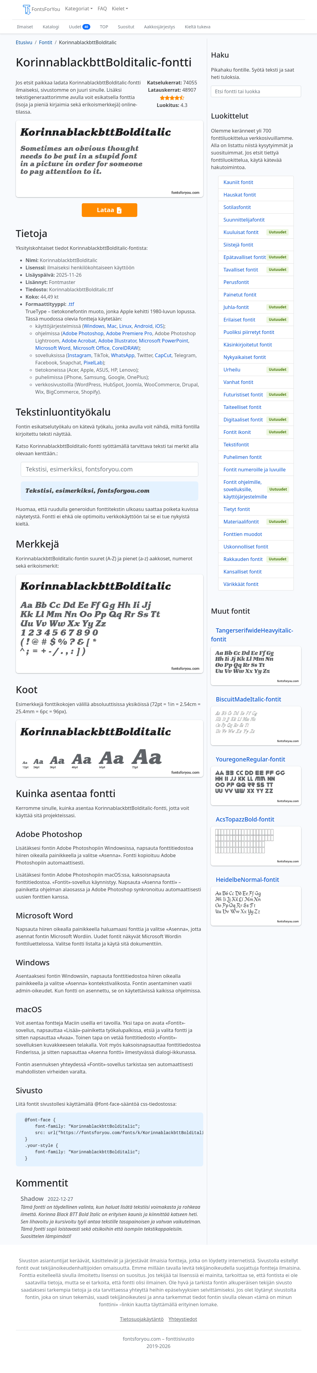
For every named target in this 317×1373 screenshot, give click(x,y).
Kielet (118, 8)
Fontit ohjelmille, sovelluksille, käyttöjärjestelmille (245, 489)
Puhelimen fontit (242, 457)
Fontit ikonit (237, 432)
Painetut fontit (239, 294)
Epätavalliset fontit (244, 257)
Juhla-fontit (236, 307)
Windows (94, 326)
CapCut (163, 355)
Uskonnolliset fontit (245, 546)
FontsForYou (41, 10)
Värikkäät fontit (240, 584)
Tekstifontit (236, 444)
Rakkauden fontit (243, 559)
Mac (112, 326)
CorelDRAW (125, 348)
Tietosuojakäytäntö (142, 1319)
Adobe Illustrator (117, 340)
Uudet (79, 27)
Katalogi (51, 27)
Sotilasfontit (237, 207)
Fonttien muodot (242, 534)
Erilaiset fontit (239, 319)
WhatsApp (123, 355)
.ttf (71, 304)
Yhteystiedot (183, 1319)
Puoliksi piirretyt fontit (248, 332)
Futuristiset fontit (243, 394)
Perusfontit (236, 282)
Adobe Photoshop (83, 333)
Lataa (109, 210)
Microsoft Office (91, 348)
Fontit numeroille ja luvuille (254, 469)
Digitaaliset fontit (243, 419)
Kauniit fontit (238, 182)
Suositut (126, 27)
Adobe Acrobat (79, 340)
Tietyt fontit (236, 509)
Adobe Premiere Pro (129, 333)
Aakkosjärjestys (159, 27)
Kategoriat (77, 8)
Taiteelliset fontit (242, 407)
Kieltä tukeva (198, 27)
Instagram (79, 355)
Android (143, 326)
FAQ (102, 8)
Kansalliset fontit (242, 571)
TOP (104, 27)
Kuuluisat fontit (240, 232)
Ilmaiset (25, 27)
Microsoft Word (52, 348)
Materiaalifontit (241, 521)
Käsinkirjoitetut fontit (247, 344)
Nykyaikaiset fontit (244, 357)
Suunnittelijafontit (244, 219)
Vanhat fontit (238, 382)
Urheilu (231, 369)
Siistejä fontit (238, 244)
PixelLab (93, 362)
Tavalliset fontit (240, 269)
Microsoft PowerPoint (163, 340)
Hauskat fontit (239, 194)
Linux (125, 326)
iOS (159, 326)
